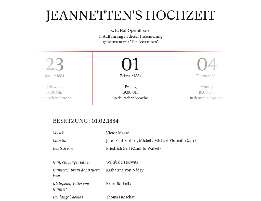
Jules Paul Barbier (121, 140)
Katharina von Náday (124, 170)
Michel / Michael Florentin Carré (167, 140)
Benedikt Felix (118, 183)
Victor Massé (117, 133)
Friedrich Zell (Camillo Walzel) (133, 148)
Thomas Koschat (120, 197)
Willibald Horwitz (122, 162)
